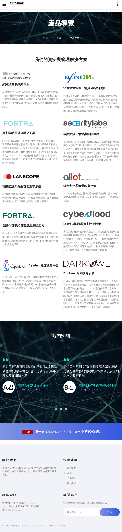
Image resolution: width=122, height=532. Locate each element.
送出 (109, 512)
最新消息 (72, 478)
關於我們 (72, 467)
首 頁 (45, 37)
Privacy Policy (58, 525)
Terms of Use (39, 525)
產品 (69, 472)
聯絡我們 (72, 483)
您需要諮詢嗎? (90, 431)
